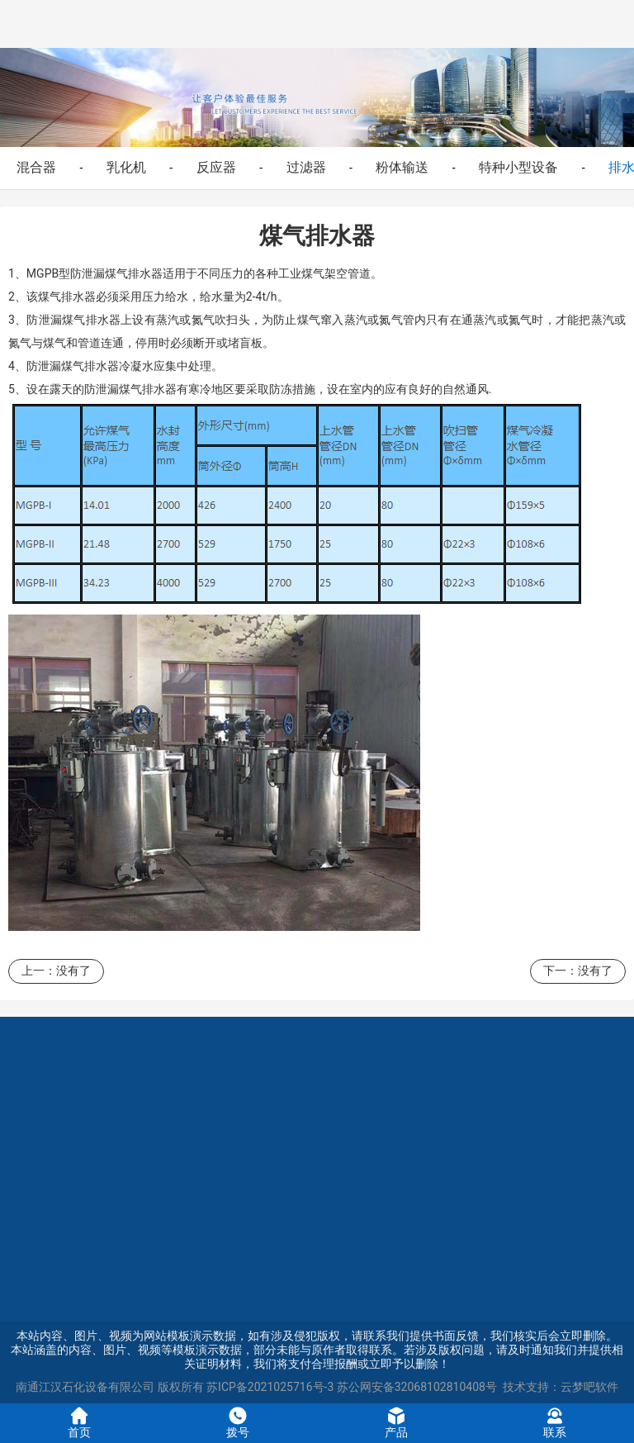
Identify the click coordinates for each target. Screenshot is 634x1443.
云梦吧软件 (589, 1386)
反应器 (216, 167)
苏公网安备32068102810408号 (417, 1386)
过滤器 (306, 167)
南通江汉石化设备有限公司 (85, 1386)
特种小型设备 (518, 167)
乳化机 (126, 167)
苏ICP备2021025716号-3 (270, 1386)
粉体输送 (402, 167)
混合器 (36, 167)
